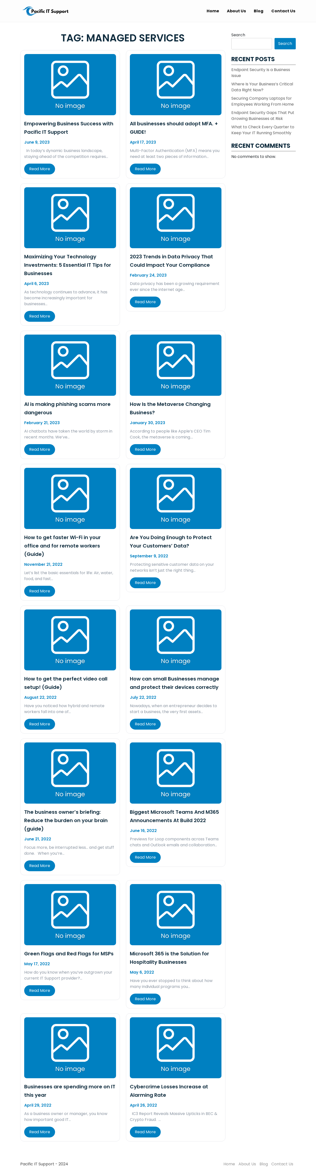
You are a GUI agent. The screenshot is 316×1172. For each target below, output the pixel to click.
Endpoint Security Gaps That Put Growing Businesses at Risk (262, 115)
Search (238, 35)
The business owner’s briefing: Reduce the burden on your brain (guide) (66, 820)
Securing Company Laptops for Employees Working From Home (262, 101)
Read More (39, 169)
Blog (258, 11)
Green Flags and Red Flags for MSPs (69, 953)
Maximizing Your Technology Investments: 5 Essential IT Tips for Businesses (67, 265)
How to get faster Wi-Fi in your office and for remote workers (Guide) (62, 546)
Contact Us (283, 11)
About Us (236, 11)
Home (213, 11)
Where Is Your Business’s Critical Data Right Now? (262, 87)
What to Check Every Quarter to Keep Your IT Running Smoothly (262, 130)
